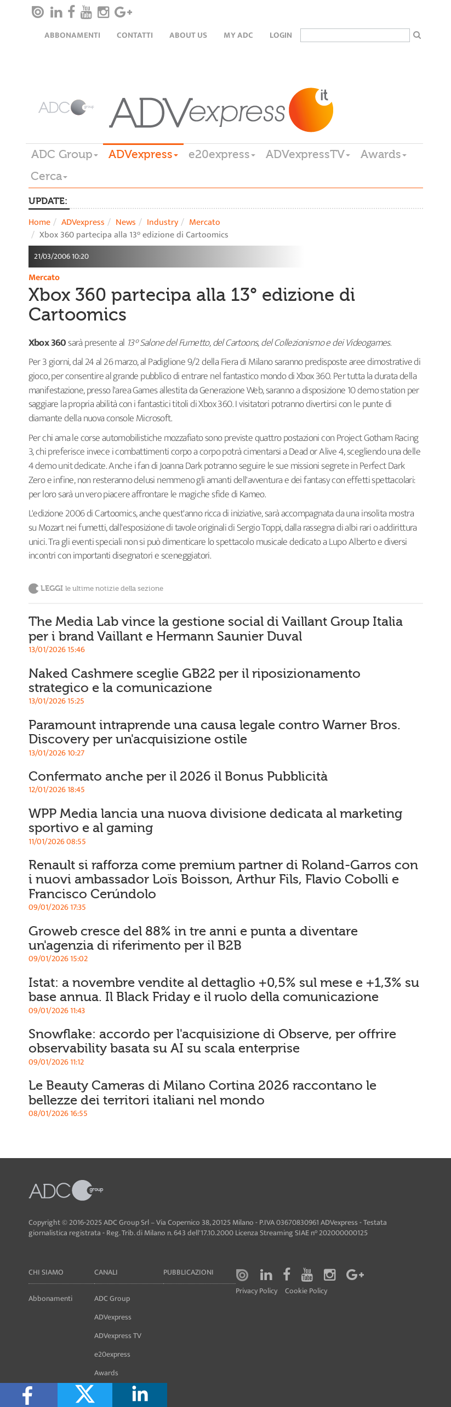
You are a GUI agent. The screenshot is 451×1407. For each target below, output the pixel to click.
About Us (188, 35)
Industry (162, 222)
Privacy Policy (256, 1291)
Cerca (49, 176)
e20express (222, 154)
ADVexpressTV (308, 154)
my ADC (238, 35)
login (281, 35)
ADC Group (64, 154)
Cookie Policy (306, 1291)
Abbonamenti (72, 35)
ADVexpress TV (117, 1335)
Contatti (135, 35)
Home (39, 222)
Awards (384, 154)
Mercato (204, 222)
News (126, 222)
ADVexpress (143, 154)
